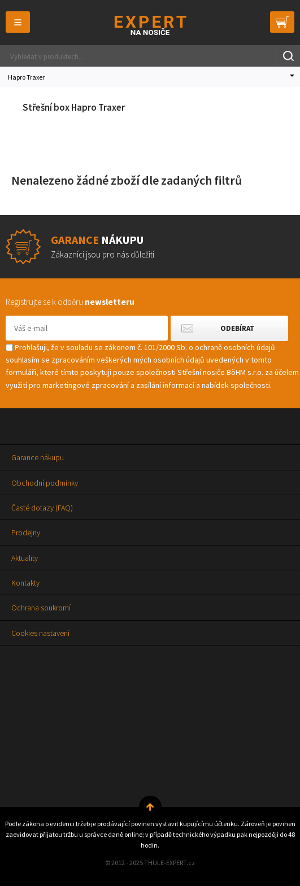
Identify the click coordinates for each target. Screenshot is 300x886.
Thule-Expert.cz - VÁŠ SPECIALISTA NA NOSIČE (150, 25)
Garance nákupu (37, 457)
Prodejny (25, 532)
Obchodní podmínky (44, 483)
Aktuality (24, 558)
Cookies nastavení (40, 633)
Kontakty (25, 583)
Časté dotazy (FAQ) (42, 508)
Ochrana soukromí (41, 608)
